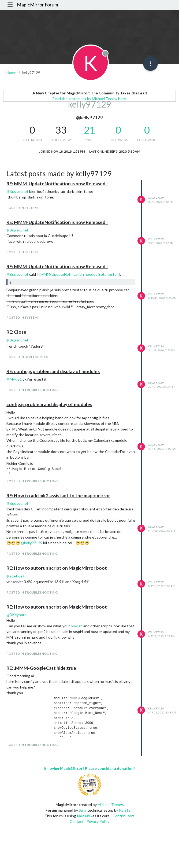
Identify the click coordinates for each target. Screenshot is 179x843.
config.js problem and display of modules (49, 404)
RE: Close (16, 332)
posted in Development (27, 357)
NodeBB (84, 815)
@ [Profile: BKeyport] (16, 614)
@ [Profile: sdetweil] (15, 576)
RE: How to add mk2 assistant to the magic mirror (58, 495)
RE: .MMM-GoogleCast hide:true (41, 668)
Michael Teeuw (110, 804)
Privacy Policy (98, 821)
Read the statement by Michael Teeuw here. (89, 98)
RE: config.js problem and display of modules (53, 371)
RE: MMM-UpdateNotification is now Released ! (57, 183)
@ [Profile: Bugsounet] (17, 191)
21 (89, 130)
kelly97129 (156, 197)
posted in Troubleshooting (32, 390)
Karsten (126, 810)
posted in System (22, 208)
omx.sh (77, 626)
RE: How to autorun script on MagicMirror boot (56, 568)
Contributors (124, 815)
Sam (82, 810)
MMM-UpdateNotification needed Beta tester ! (80, 274)
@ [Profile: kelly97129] (31, 542)
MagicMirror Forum (37, 5)
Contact (77, 821)
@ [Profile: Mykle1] (14, 379)
